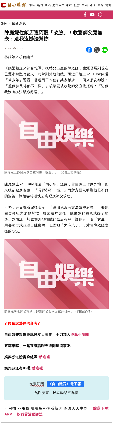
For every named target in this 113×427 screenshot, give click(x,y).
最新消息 (19, 23)
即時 (32, 5)
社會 (77, 5)
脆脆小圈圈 (79, 334)
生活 (85, 5)
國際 (100, 5)
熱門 (40, 5)
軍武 (69, 5)
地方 (108, 5)
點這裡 (44, 357)
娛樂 (4, 23)
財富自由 (58, 5)
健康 (93, 5)
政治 (48, 5)
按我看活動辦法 (30, 414)
